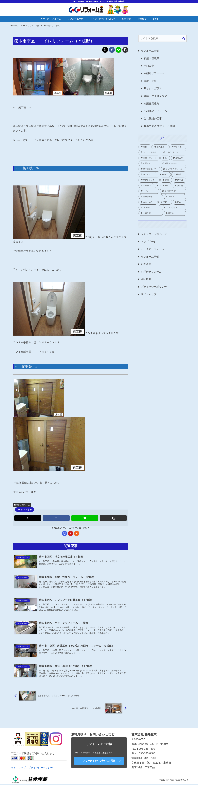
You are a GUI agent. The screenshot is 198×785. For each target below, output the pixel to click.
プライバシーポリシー (154, 286)
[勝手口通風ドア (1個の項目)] (149, 169)
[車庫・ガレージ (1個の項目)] (149, 158)
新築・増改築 (151, 58)
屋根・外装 (150, 81)
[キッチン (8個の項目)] (146, 185)
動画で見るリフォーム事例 (159, 126)
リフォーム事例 (150, 50)
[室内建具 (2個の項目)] (160, 146)
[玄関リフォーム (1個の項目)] (173, 163)
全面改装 (149, 65)
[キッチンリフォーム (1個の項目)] (173, 169)
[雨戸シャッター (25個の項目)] (149, 180)
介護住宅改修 (151, 103)
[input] (162, 38)
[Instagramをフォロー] (64, 533)
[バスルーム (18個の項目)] (163, 185)
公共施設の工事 (153, 118)
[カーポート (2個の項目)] (151, 196)
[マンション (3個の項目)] (150, 207)
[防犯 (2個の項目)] (145, 146)
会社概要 (146, 279)
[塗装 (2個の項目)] (165, 202)
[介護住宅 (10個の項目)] (151, 213)
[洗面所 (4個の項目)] (179, 185)
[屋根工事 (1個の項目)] (178, 158)
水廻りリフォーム (22, 505)
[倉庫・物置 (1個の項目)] (148, 202)
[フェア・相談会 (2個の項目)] (149, 152)
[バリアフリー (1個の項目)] (174, 207)
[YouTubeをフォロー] (70, 533)
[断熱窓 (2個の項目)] (178, 174)
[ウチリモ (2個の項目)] (177, 146)
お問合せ (146, 264)
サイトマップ (148, 294)
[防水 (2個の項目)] (179, 202)
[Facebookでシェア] (112, 50)
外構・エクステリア (155, 96)
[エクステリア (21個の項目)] (173, 191)
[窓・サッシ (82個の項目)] (148, 174)
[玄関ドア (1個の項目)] (149, 163)
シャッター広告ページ (154, 234)
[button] (125, 50)
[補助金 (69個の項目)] (175, 213)
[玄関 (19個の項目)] (166, 180)
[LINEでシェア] (118, 50)
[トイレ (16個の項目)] (149, 191)
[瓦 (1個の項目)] (165, 158)
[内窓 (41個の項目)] (164, 174)
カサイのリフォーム (152, 249)
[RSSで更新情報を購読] (76, 533)
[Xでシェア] (105, 50)
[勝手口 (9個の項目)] (179, 180)
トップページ (148, 241)
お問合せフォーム (151, 271)
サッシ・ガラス (153, 88)
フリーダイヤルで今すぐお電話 (99, 762)
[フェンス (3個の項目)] (175, 196)
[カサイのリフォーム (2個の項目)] (173, 152)
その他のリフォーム (155, 111)
